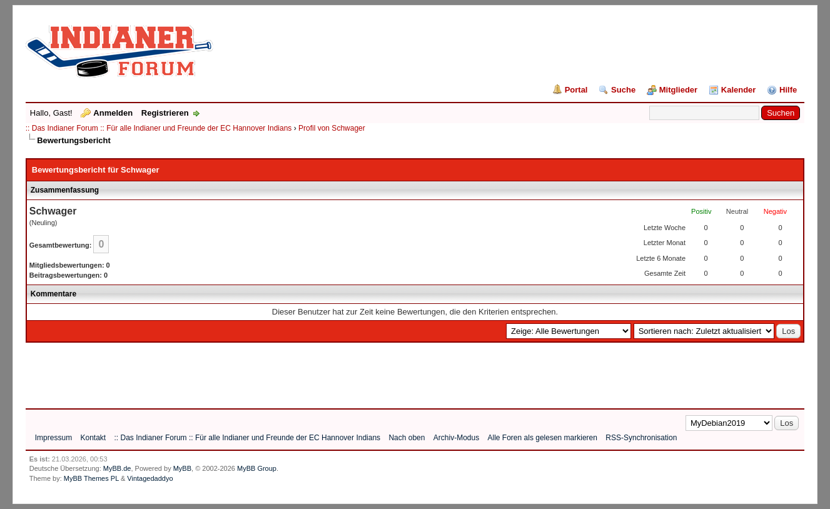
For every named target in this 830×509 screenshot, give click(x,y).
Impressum (53, 437)
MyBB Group (256, 468)
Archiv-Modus (456, 437)
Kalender (738, 89)
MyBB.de (117, 468)
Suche (623, 89)
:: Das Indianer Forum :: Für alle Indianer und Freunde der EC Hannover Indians (159, 128)
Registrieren (165, 113)
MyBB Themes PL (91, 478)
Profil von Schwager (331, 128)
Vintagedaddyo (150, 478)
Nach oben (406, 437)
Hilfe (788, 89)
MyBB (182, 468)
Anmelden (113, 113)
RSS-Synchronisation (641, 437)
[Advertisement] (253, 371)
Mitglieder (678, 89)
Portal (576, 89)
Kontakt (93, 437)
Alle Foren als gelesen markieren (542, 437)
